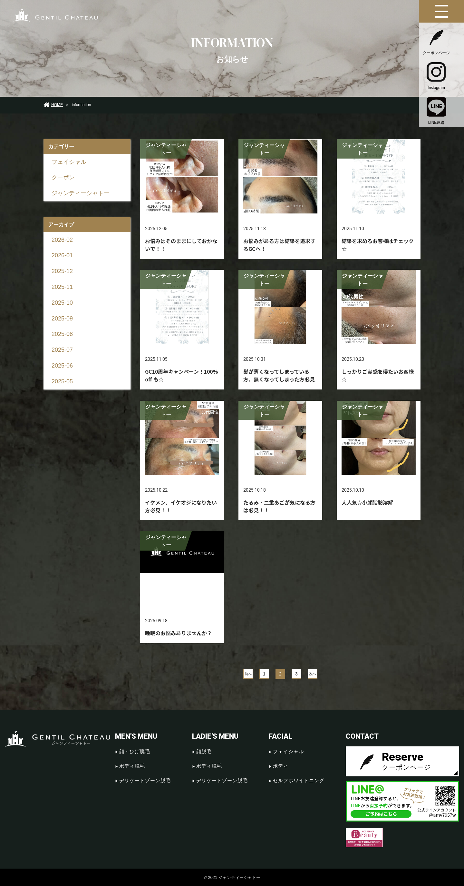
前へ (248, 673)
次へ (312, 673)
